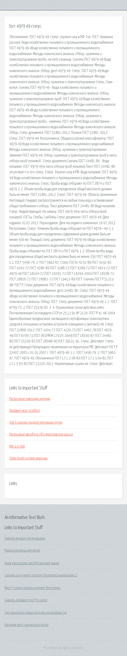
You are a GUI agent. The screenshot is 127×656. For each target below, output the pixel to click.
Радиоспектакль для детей (22, 550)
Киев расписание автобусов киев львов (32, 563)
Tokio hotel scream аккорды (28, 458)
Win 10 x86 (17, 446)
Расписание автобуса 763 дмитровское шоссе (41, 434)
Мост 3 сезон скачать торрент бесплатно (32, 588)
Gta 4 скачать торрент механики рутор (35, 422)
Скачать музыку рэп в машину (25, 538)
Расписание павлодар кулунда (29, 399)
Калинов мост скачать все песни (26, 625)
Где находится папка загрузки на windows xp (36, 613)
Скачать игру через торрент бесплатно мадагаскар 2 (41, 575)
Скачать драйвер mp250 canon (26, 600)
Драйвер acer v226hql (24, 411)
